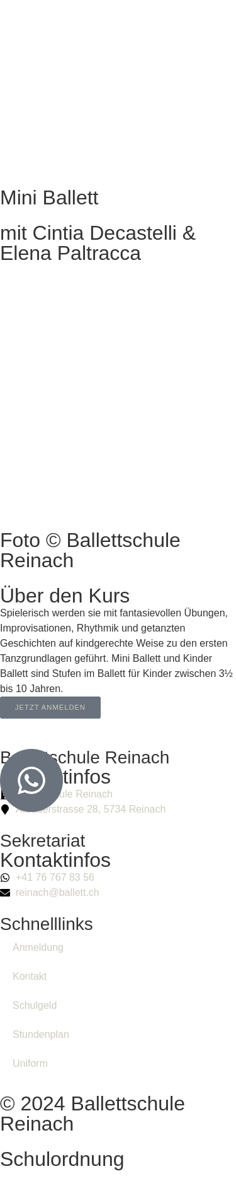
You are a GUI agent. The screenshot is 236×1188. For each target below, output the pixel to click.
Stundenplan (41, 1034)
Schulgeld (35, 1005)
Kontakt (30, 976)
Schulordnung (62, 1159)
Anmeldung (38, 947)
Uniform (30, 1063)
